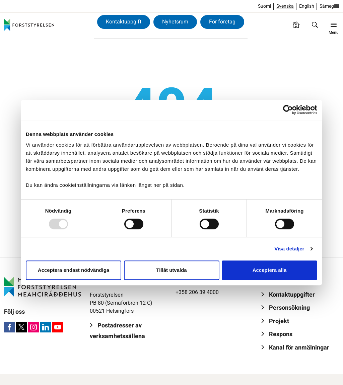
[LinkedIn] (45, 327)
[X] (21, 327)
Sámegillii (329, 6)
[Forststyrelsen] (29, 25)
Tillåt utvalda (171, 270)
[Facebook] (9, 327)
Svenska (285, 6)
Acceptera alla (270, 270)
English (306, 6)
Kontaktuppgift (123, 22)
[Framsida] (296, 25)
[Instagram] (33, 327)
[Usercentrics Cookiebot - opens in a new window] (288, 110)
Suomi (264, 6)
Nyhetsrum (175, 22)
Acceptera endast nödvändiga (73, 270)
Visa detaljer (289, 248)
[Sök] (314, 25)
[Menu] (333, 25)
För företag (222, 22)
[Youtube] (57, 327)
